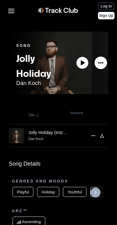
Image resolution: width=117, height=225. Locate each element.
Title (33, 115)
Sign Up (106, 15)
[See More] (101, 63)
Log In (106, 6)
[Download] (102, 135)
